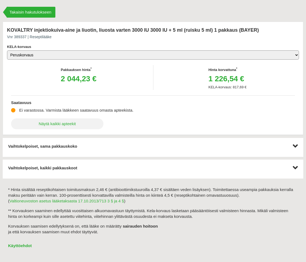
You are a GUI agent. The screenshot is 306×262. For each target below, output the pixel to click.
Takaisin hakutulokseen (30, 12)
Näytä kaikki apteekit (57, 123)
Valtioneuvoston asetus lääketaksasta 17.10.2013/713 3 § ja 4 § (66, 201)
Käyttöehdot (20, 245)
